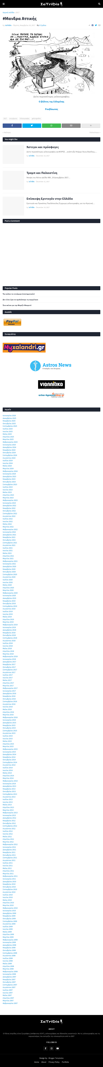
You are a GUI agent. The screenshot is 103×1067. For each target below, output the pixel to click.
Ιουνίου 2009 (8, 929)
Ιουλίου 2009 (8, 926)
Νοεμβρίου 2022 (9, 508)
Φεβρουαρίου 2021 (10, 561)
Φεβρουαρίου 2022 (10, 529)
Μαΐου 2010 (7, 900)
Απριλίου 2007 (8, 998)
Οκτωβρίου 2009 (9, 918)
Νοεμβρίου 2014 (9, 757)
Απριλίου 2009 (8, 934)
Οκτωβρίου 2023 (9, 481)
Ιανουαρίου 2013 (9, 815)
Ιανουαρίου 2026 (9, 415)
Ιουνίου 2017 (8, 677)
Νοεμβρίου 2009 (9, 916)
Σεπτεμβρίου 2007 (10, 984)
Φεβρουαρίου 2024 (10, 471)
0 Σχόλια (42, 25)
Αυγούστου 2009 (9, 924)
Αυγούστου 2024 (9, 458)
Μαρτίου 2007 (8, 1000)
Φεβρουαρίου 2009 (10, 940)
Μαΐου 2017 (7, 680)
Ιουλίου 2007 (8, 990)
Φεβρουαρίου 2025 (10, 442)
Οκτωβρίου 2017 (9, 667)
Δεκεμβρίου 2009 (9, 913)
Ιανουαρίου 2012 (9, 847)
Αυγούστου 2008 (9, 955)
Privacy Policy (54, 1062)
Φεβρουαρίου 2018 (10, 656)
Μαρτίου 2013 (8, 810)
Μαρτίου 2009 (8, 937)
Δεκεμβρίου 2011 (9, 849)
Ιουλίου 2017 (8, 675)
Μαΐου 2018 (7, 648)
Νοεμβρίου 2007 (9, 979)
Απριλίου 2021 (8, 556)
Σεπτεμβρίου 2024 (10, 455)
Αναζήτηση (99, 4)
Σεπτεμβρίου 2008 (10, 953)
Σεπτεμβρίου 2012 (10, 826)
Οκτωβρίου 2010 (9, 887)
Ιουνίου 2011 (8, 865)
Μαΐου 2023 (7, 492)
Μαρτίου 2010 (8, 905)
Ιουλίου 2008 (8, 958)
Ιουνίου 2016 (8, 706)
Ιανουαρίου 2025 (9, 444)
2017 (17, 12)
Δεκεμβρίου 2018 (9, 630)
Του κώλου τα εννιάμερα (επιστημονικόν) (19, 294)
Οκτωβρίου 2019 (9, 603)
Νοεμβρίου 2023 (9, 479)
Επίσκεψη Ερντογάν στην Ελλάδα (50, 199)
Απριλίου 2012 (8, 839)
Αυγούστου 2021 (9, 545)
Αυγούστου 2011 (9, 860)
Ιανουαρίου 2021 (9, 563)
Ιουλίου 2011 (8, 863)
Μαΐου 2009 (7, 932)
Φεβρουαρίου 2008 (10, 971)
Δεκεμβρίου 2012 (9, 818)
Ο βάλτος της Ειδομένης (51, 101)
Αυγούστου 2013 (9, 797)
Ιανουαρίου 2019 (9, 627)
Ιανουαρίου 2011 (9, 879)
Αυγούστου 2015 (9, 733)
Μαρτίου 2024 (8, 468)
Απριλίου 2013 (8, 807)
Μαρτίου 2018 (8, 654)
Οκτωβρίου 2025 (9, 423)
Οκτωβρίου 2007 (9, 982)
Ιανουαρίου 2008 (9, 974)
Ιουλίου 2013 (8, 799)
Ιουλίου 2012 (8, 831)
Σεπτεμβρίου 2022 (10, 513)
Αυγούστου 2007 (9, 987)
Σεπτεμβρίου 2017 (10, 669)
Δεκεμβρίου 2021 (9, 534)
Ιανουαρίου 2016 (9, 720)
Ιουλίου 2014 (8, 767)
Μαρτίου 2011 (8, 873)
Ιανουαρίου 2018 (9, 659)
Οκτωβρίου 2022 (9, 511)
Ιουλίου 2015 (8, 736)
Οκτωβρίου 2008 (9, 950)
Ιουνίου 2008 (8, 961)
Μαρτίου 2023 (8, 497)
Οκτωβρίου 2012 (9, 823)
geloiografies (36, 118)
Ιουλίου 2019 (8, 611)
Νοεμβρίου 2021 (9, 537)
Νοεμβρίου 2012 (9, 820)
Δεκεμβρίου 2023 (9, 476)
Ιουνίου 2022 (8, 521)
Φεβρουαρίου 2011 (10, 876)
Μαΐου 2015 (7, 741)
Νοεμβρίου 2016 (9, 696)
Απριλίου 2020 (8, 587)
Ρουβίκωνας (51, 109)
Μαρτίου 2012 (8, 842)
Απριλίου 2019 (8, 619)
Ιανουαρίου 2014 (9, 783)
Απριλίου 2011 (8, 871)
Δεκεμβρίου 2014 (9, 754)
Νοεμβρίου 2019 (9, 601)
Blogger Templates (56, 1058)
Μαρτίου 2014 (8, 778)
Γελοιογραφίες (24, 118)
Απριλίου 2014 (8, 775)
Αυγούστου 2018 (9, 640)
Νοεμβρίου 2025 (9, 421)
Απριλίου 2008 (8, 966)
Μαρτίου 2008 (8, 969)
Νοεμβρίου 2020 (9, 569)
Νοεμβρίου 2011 (9, 852)
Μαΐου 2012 (7, 836)
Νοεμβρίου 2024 (9, 450)
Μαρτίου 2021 (8, 558)
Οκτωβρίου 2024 (9, 452)
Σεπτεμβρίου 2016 (10, 701)
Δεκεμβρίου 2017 (9, 661)
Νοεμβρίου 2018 (9, 632)
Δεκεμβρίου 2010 (9, 881)
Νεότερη (7, 132)
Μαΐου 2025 (7, 434)
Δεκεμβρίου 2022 (9, 505)
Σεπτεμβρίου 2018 (10, 638)
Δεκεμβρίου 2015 (9, 722)
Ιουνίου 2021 (8, 550)
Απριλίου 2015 (8, 744)
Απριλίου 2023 (8, 495)
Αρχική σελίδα (8, 12)
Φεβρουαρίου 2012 (10, 844)
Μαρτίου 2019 (8, 622)
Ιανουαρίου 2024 (9, 473)
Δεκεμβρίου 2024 (9, 447)
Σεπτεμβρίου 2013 (10, 794)
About (43, 1062)
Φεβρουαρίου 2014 (10, 781)
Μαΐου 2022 (7, 524)
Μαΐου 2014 (7, 773)
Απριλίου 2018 (8, 651)
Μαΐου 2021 (7, 553)
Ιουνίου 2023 (8, 489)
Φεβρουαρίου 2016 (10, 717)
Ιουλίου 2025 (8, 429)
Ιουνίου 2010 (8, 897)
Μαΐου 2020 (7, 585)
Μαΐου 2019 (7, 616)
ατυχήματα (13, 118)
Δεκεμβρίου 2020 (9, 566)
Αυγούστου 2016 (9, 704)
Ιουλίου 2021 (8, 548)
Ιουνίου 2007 (8, 992)
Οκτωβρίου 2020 (9, 571)
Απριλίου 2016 (8, 712)
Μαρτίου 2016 (8, 714)
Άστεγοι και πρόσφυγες (43, 147)
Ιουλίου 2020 (8, 579)
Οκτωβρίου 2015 (9, 728)
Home (36, 1062)
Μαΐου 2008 (7, 963)
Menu (3, 4)
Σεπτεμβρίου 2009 (10, 921)
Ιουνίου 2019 (8, 614)
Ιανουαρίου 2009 (9, 942)
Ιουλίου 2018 (8, 643)
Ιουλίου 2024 (8, 460)
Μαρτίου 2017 (8, 685)
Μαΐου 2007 (7, 995)
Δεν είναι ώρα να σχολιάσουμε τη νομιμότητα (20, 300)
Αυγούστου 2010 (9, 892)
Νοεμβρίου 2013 (9, 789)
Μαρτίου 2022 (8, 526)
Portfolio (65, 1062)
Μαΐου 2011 (7, 868)
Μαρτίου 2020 (8, 590)
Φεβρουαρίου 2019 (10, 624)
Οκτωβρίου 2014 (9, 759)
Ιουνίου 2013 (8, 802)
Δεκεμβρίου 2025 (9, 418)
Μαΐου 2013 (7, 804)
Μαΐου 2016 (7, 709)
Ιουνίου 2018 (8, 646)
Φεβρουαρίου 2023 (10, 500)
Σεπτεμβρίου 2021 (10, 542)
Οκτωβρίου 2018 (9, 635)
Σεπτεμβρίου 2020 (10, 574)
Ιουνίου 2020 (8, 582)
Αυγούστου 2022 (9, 516)
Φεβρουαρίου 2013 (10, 812)
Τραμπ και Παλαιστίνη (42, 173)
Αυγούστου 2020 (9, 577)
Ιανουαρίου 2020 (9, 595)
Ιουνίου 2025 (8, 431)
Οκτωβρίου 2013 (9, 791)
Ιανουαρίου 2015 (9, 752)
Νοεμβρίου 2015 (9, 725)
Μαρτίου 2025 (8, 439)
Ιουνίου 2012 (8, 834)
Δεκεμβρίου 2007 (9, 977)
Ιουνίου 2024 (8, 463)
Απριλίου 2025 (8, 436)
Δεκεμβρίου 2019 (9, 598)
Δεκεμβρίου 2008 (9, 945)
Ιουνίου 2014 (8, 770)
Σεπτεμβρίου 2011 (10, 857)
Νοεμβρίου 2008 (9, 947)
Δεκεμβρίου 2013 (9, 786)
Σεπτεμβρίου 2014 (10, 762)
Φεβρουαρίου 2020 (10, 593)
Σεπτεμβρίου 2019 (10, 606)
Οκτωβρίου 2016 (9, 699)
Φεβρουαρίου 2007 (10, 1003)
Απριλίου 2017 (8, 683)
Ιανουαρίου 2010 (9, 910)
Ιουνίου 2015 (8, 738)
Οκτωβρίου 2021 (9, 540)
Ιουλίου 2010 (8, 895)
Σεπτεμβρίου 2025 (10, 426)
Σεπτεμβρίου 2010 (10, 889)
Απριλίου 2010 (8, 902)
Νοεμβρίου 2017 (9, 664)
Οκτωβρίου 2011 (9, 855)
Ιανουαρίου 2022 (9, 532)
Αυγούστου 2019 (9, 608)
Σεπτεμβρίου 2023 (10, 484)
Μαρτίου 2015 (8, 746)
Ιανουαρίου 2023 (9, 503)
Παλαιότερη (94, 132)
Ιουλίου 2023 (8, 487)
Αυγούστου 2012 (9, 828)
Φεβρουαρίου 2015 (10, 749)
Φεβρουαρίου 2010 (10, 908)
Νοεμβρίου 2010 (9, 884)
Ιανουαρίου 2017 (9, 691)
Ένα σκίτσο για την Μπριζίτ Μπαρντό (17, 305)
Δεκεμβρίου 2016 (9, 693)
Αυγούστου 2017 (9, 672)
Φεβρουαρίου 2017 (10, 688)
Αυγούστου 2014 (9, 765)
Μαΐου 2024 (7, 466)
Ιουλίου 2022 (8, 518)
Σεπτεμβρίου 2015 (10, 730)
